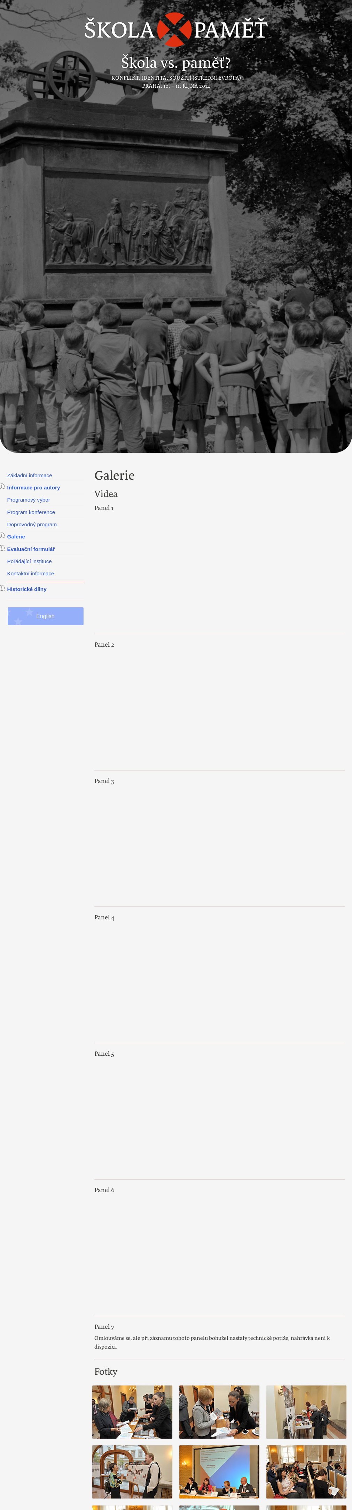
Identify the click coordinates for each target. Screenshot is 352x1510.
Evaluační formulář (31, 549)
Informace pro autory (33, 487)
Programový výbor (28, 500)
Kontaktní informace (30, 573)
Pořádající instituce (29, 561)
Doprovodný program (32, 524)
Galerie (16, 537)
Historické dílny (27, 589)
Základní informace (29, 475)
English (45, 616)
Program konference (31, 512)
